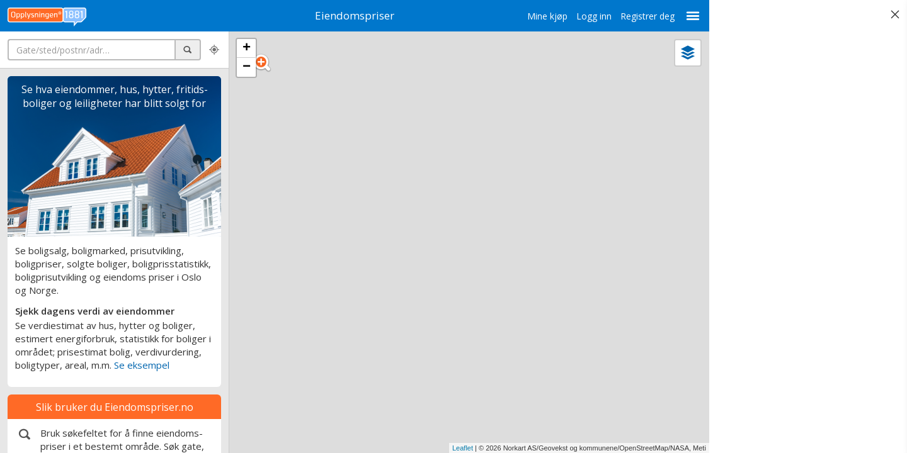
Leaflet (456, 448)
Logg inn (587, 16)
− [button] (246, 67)
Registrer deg (641, 16)
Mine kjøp (541, 16)
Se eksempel (141, 365)
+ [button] (246, 48)
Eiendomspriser (351, 15)
